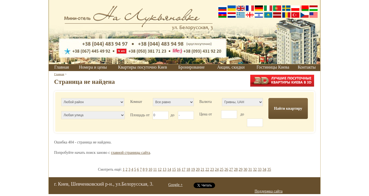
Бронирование (191, 67)
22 (207, 169)
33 (260, 169)
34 (264, 169)
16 (179, 169)
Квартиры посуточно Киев (142, 67)
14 (169, 169)
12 (160, 169)
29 (241, 169)
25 (222, 169)
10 (150, 169)
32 (255, 169)
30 (245, 169)
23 (212, 169)
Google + (175, 185)
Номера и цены (93, 67)
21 (202, 169)
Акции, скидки (231, 67)
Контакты (307, 67)
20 (198, 169)
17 (183, 169)
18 (188, 169)
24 (217, 169)
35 (269, 169)
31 (250, 169)
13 (164, 169)
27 (231, 169)
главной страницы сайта (130, 153)
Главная (61, 67)
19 (193, 169)
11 (155, 169)
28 (236, 169)
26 (226, 169)
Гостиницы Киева (272, 67)
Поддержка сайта (269, 191)
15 (174, 169)
